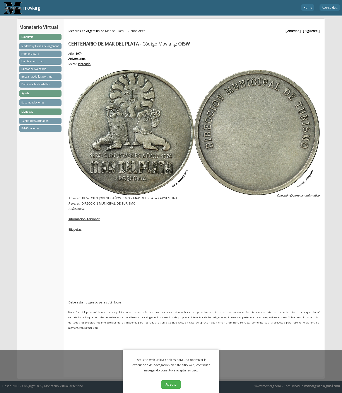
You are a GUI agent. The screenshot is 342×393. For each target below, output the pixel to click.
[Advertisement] (193, 269)
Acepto (171, 384)
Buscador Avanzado (33, 69)
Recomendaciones (32, 102)
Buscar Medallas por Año (37, 76)
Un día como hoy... (32, 61)
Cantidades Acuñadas (34, 121)
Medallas (74, 31)
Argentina (93, 31)
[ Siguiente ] (311, 31)
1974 (78, 53)
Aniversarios (77, 59)
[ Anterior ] (293, 31)
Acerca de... (330, 7)
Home (307, 7)
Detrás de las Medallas (35, 84)
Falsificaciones (30, 128)
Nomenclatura (30, 54)
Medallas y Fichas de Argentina (40, 46)
